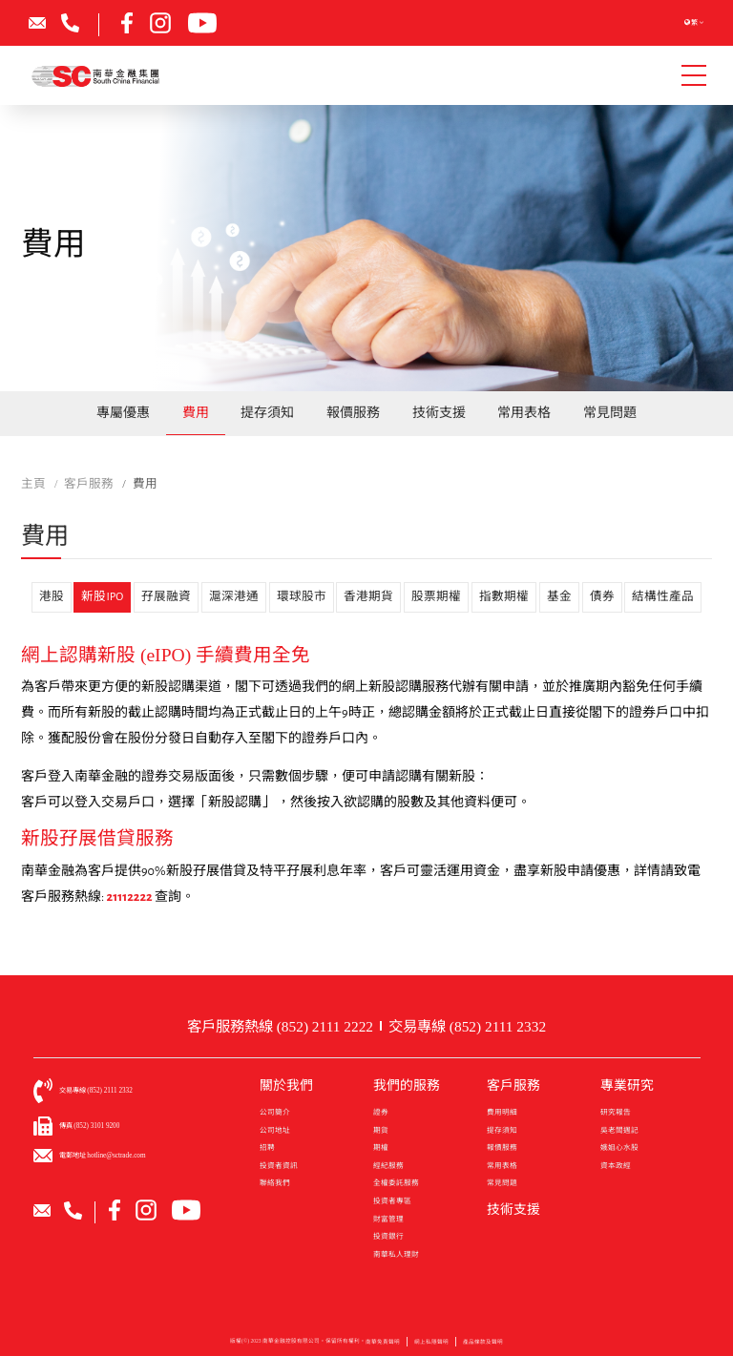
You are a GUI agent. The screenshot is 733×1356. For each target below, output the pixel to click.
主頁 (33, 483)
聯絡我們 (275, 1183)
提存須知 (267, 413)
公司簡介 (275, 1112)
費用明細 (502, 1112)
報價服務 (353, 413)
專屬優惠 (123, 413)
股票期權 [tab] (436, 597)
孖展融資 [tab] (166, 597)
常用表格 (524, 413)
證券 (380, 1112)
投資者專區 (392, 1201)
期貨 (380, 1130)
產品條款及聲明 (483, 1347)
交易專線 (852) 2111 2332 (467, 1026)
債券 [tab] (602, 597)
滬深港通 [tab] (234, 597)
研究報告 (615, 1112)
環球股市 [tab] (301, 597)
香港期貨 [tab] (368, 597)
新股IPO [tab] (102, 597)
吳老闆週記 (619, 1130)
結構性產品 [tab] (663, 597)
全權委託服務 (396, 1183)
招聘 (267, 1147)
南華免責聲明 (383, 1347)
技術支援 (439, 413)
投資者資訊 (279, 1165)
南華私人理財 (396, 1254)
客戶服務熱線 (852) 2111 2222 (280, 1026)
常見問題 (610, 413)
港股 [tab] (51, 597)
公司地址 (275, 1130)
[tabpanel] (366, 777)
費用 (195, 413)
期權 (380, 1147)
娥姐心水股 (619, 1147)
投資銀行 (388, 1236)
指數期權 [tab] (504, 597)
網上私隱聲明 (431, 1347)
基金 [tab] (559, 597)
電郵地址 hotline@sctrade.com (102, 1155)
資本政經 (615, 1165)
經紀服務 (388, 1165)
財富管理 (388, 1219)
